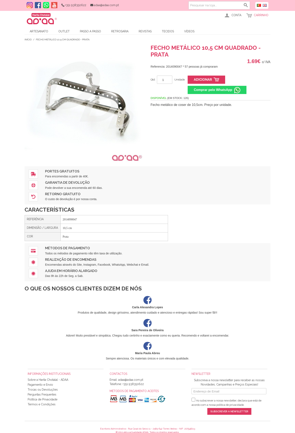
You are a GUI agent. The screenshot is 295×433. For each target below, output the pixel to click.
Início (28, 39)
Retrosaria (119, 31)
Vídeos (189, 31)
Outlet (64, 31)
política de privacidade (230, 404)
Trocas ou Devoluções (43, 389)
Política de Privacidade (42, 399)
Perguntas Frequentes (42, 394)
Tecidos (168, 31)
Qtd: (153, 79)
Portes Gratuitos (62, 171)
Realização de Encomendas (70, 259)
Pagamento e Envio (40, 384)
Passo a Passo (90, 31)
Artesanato (39, 31)
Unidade (179, 79)
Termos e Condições (42, 404)
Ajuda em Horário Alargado (71, 271)
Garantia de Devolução (67, 182)
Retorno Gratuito (63, 194)
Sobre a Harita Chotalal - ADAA (48, 379)
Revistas (145, 31)
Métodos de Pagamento (67, 248)
